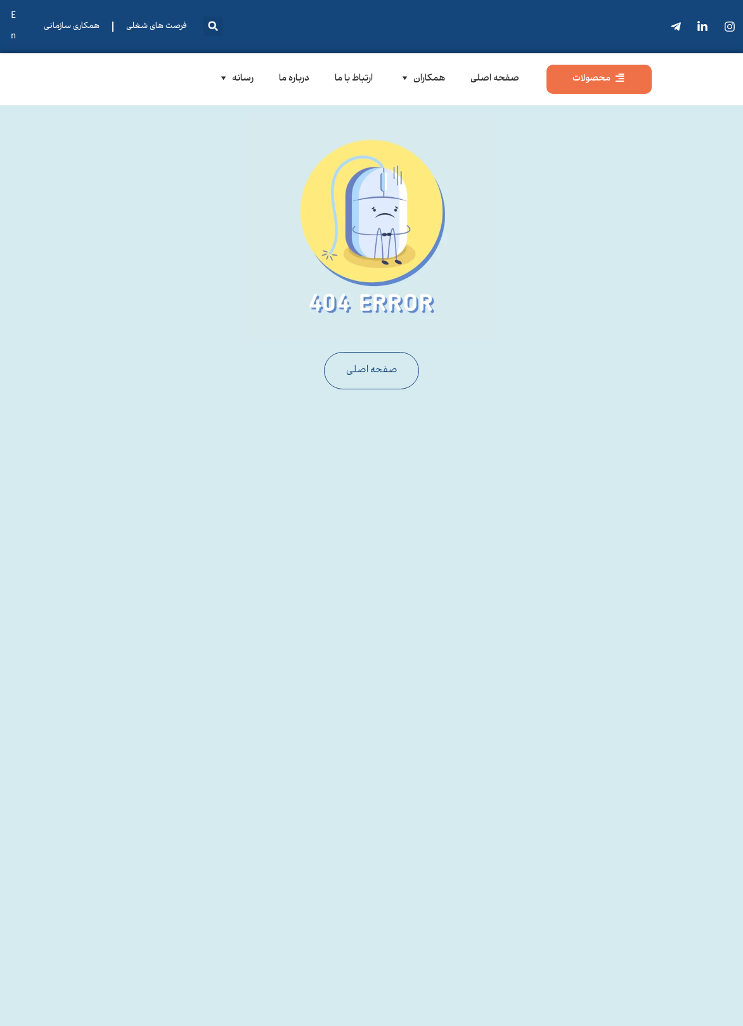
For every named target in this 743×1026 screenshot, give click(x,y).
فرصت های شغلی (156, 26)
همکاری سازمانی (72, 26)
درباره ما (294, 79)
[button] (213, 26)
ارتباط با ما (354, 79)
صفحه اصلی (494, 79)
